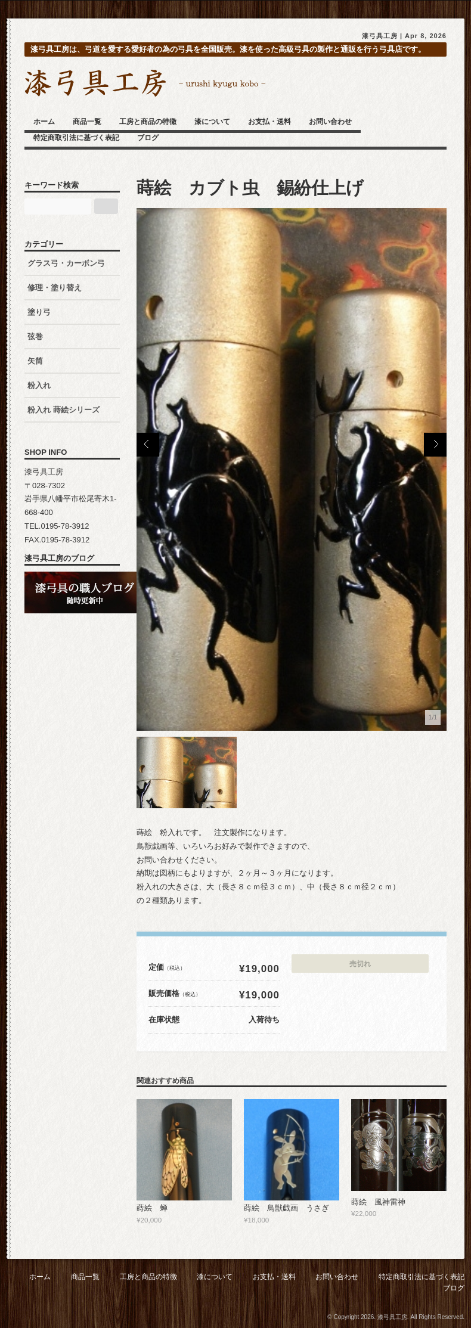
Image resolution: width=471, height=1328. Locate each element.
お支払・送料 (269, 121)
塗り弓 (39, 312)
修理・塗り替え (54, 287)
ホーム (44, 121)
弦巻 (35, 336)
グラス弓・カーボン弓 (66, 263)
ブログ (148, 138)
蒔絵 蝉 (152, 1207)
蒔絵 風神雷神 (378, 1201)
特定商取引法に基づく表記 (76, 138)
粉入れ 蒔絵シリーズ (67, 409)
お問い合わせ (330, 121)
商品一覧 (87, 121)
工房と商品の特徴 (147, 121)
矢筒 (35, 360)
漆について (212, 121)
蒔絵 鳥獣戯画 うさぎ (286, 1207)
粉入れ (39, 385)
